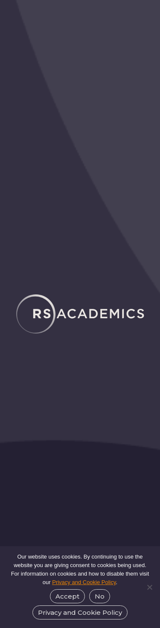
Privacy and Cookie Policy (84, 582)
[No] (149, 587)
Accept (67, 596)
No (100, 596)
